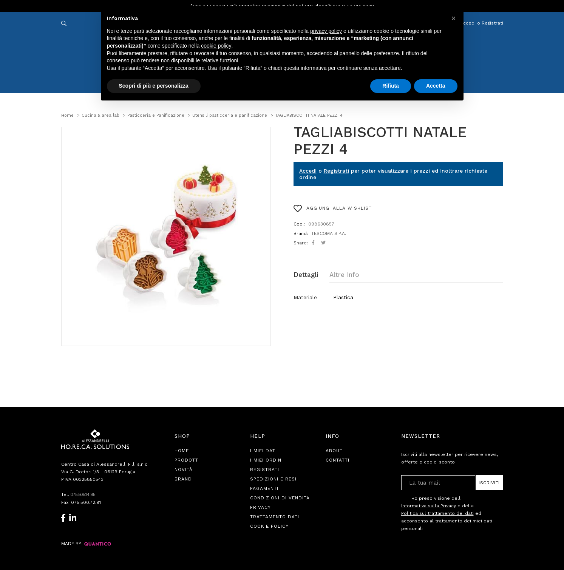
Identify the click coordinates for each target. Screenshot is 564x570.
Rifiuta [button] (390, 86)
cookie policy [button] (216, 46)
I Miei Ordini (266, 460)
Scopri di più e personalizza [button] (154, 86)
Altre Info (344, 274)
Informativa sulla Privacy (428, 505)
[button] (454, 18)
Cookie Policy (269, 526)
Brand (183, 479)
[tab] (311, 275)
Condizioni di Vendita (280, 497)
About (334, 450)
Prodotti (187, 460)
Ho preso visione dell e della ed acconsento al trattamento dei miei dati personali (446, 513)
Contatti (337, 460)
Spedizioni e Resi (273, 479)
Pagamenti (264, 488)
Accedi (308, 171)
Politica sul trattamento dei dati (437, 513)
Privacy (260, 507)
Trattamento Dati (274, 516)
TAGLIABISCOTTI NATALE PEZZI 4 (380, 141)
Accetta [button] (435, 86)
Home (182, 450)
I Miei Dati (263, 450)
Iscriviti (489, 482)
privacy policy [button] (326, 31)
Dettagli (306, 274)
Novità (184, 469)
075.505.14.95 (85, 494)
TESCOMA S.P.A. (328, 233)
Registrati (336, 171)
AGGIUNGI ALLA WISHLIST (333, 208)
